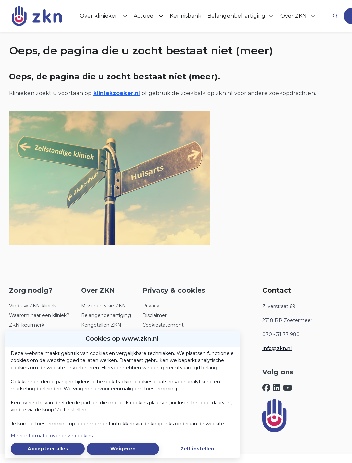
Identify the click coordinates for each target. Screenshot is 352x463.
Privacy (150, 306)
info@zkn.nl (277, 348)
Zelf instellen (197, 449)
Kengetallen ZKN (101, 325)
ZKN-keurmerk (26, 325)
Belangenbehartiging (106, 315)
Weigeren (123, 449)
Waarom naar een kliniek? (39, 315)
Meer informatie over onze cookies (52, 436)
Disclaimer (154, 315)
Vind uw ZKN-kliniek (32, 306)
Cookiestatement (163, 325)
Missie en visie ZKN (103, 306)
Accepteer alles (48, 449)
